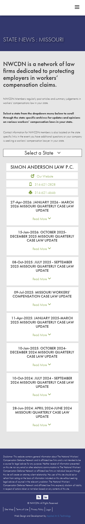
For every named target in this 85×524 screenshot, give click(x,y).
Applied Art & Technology (59, 516)
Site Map (9, 509)
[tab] (42, 211)
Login (48, 509)
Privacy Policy (37, 509)
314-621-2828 (45, 184)
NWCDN (42, 7)
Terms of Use (22, 509)
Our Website (45, 176)
